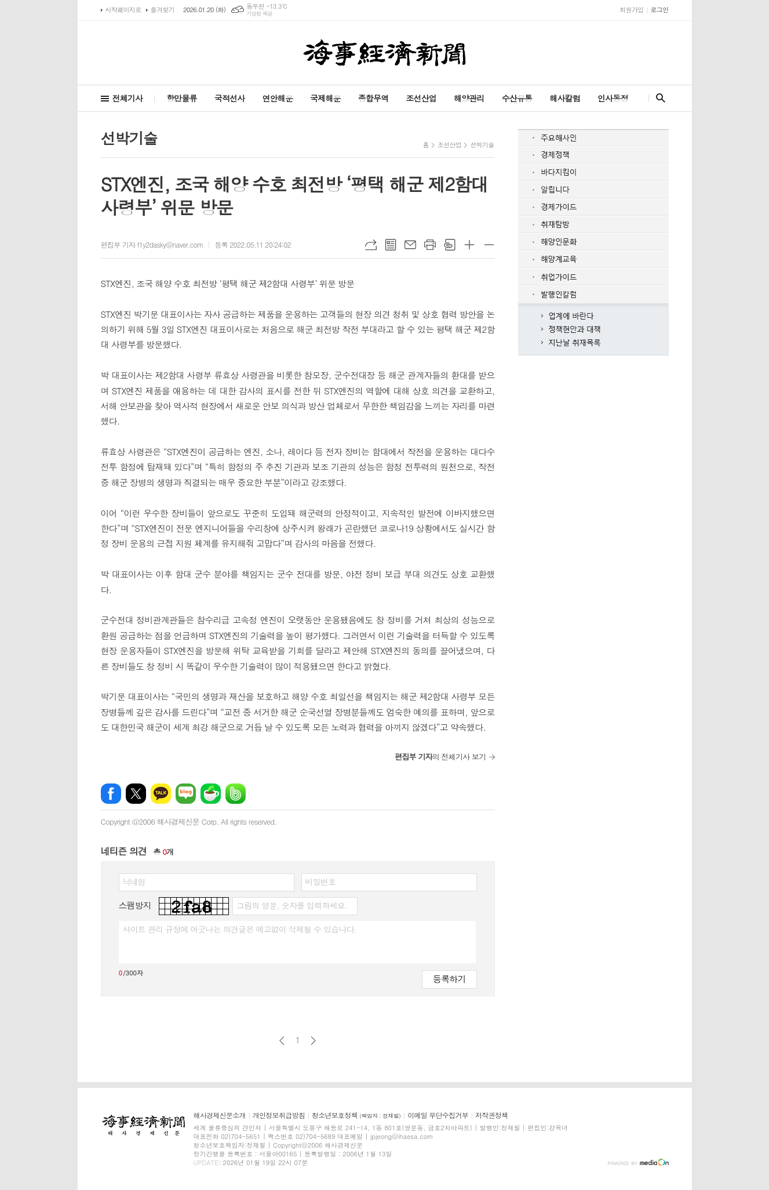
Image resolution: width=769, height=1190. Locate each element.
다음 (313, 1040)
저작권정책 (491, 1115)
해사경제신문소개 (220, 1115)
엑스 (136, 793)
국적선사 (229, 98)
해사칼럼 (564, 98)
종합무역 (373, 98)
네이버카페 (211, 793)
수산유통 (517, 98)
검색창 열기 (658, 98)
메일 (410, 245)
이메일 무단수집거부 (437, 1115)
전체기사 (127, 98)
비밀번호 (320, 881)
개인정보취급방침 (279, 1115)
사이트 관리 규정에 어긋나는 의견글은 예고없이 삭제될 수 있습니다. (240, 929)
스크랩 (449, 245)
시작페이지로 (123, 9)
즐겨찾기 (162, 9)
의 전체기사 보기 (440, 756)
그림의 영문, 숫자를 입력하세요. (291, 905)
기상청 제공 (259, 13)
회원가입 (631, 9)
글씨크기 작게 (489, 245)
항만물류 (181, 98)
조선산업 (421, 98)
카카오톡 (161, 793)
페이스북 (111, 793)
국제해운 (325, 98)
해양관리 (469, 98)
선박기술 (482, 144)
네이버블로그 (186, 793)
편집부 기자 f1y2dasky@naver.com (152, 244)
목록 (390, 245)
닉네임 (134, 881)
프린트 (430, 245)
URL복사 (371, 245)
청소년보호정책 (356, 1115)
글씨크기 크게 (469, 245)
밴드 (235, 793)
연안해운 (277, 98)
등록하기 (449, 979)
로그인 (659, 9)
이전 (282, 1040)
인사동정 (612, 98)
